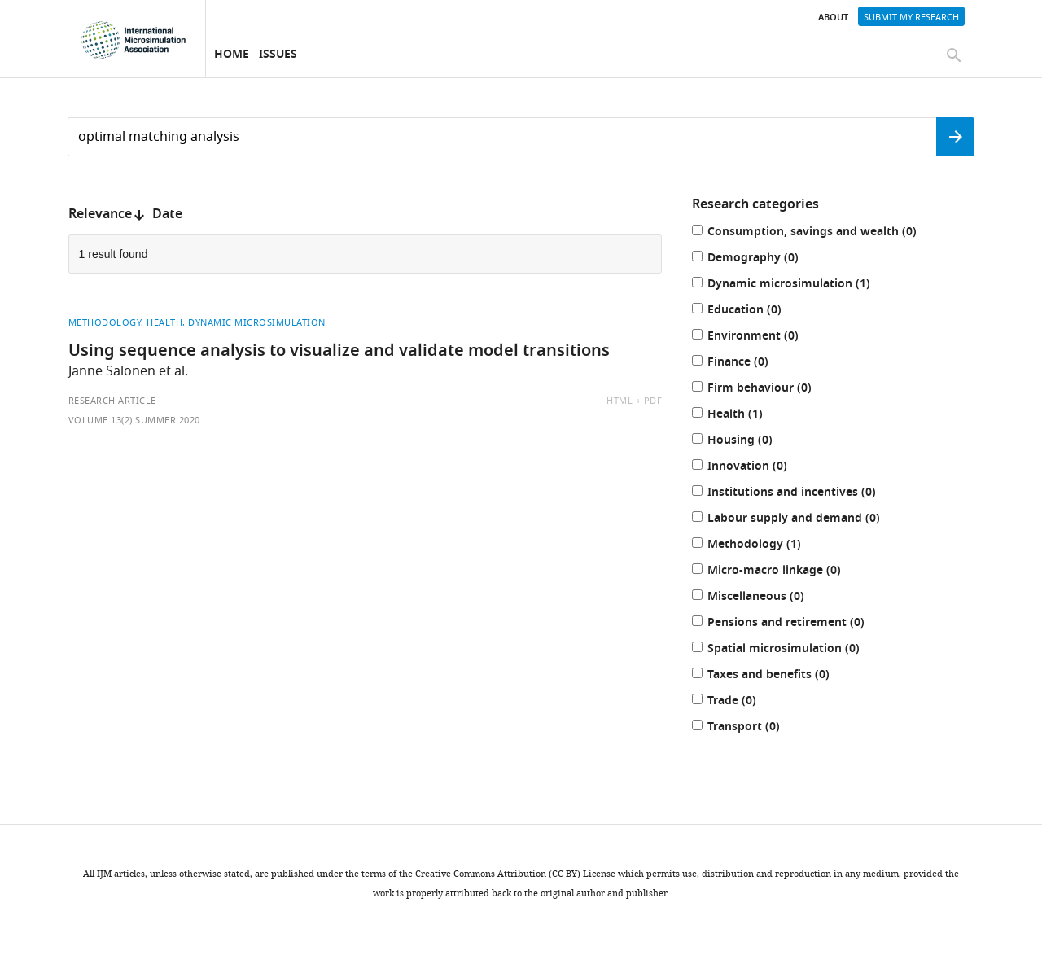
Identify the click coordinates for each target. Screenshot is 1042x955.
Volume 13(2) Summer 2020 (134, 420)
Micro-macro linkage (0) (783, 571)
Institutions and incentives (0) (800, 493)
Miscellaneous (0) (765, 598)
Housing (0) (749, 441)
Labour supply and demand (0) (802, 519)
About (833, 18)
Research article (112, 400)
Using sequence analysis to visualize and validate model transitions (339, 352)
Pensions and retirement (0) (795, 624)
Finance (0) (747, 363)
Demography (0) (762, 259)
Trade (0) (741, 702)
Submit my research (911, 17)
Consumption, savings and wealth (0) (821, 233)
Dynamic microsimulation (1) (798, 285)
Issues (278, 55)
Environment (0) (762, 337)
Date (167, 215)
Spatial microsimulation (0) (792, 650)
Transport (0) (752, 728)
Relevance (100, 215)
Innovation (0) (756, 467)
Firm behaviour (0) (768, 389)
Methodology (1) (763, 545)
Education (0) (753, 311)
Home (231, 55)
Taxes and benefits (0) (777, 676)
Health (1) (744, 415)
